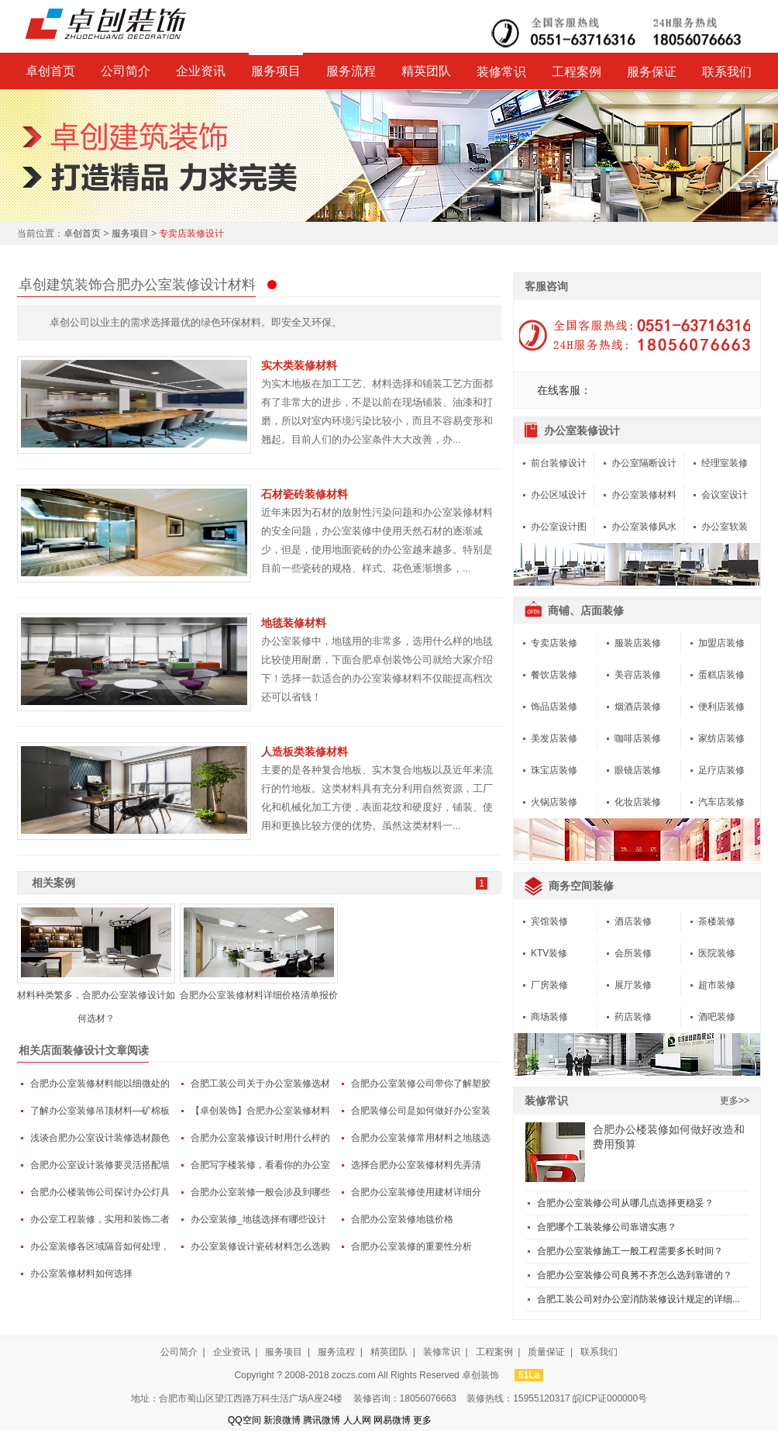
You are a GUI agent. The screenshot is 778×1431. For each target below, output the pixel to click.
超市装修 (716, 985)
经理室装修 (724, 463)
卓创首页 (50, 71)
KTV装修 (549, 953)
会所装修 (633, 953)
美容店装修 (637, 674)
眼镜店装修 (637, 770)
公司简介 (125, 71)
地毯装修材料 (293, 623)
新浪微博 (282, 1420)
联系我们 (727, 71)
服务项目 (276, 71)
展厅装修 (633, 985)
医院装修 (716, 953)
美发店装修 (554, 738)
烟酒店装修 (637, 706)
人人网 (357, 1420)
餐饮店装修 (554, 674)
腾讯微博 (321, 1420)
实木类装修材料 (299, 365)
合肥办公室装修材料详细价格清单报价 (259, 995)
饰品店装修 (554, 706)
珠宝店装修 (554, 770)
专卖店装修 (554, 643)
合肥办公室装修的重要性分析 (411, 1246)
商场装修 (549, 1016)
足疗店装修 (721, 770)
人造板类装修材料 (304, 751)
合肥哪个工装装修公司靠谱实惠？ (606, 1227)
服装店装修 (637, 643)
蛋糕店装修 (721, 674)
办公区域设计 (559, 494)
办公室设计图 (559, 526)
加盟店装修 (721, 643)
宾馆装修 (549, 921)
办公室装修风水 (643, 526)
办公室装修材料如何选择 (81, 1273)
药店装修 (633, 1016)
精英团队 (426, 71)
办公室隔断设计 (643, 463)
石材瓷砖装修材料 (304, 494)
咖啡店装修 (637, 738)
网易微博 (392, 1420)
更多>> (734, 1100)
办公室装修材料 (643, 494)
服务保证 (651, 71)
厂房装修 (549, 985)
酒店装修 (633, 921)
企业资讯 (200, 71)
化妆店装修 (637, 802)
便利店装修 (721, 706)
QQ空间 (244, 1420)
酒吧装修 (716, 1016)
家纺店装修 (721, 738)
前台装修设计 (559, 463)
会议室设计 (724, 494)
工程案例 (576, 71)
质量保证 (546, 1351)
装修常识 (501, 71)
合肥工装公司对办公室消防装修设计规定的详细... (638, 1299)
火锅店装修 (554, 802)
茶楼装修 (716, 921)
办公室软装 (724, 526)
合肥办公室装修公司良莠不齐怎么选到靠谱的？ (634, 1275)
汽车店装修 (721, 802)
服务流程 (351, 71)
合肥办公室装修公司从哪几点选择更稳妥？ (625, 1203)
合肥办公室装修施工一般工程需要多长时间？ (630, 1251)
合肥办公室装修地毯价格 (402, 1219)
